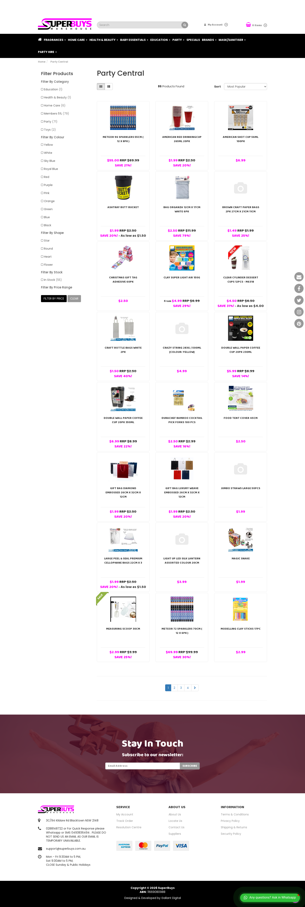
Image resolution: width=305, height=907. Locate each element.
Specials (193, 40)
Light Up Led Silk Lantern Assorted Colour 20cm (181, 560)
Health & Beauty (103, 40)
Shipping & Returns (234, 827)
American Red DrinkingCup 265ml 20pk (182, 139)
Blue (47, 217)
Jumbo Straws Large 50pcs (240, 488)
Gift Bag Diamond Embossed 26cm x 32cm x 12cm (123, 492)
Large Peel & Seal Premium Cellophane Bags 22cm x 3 (123, 560)
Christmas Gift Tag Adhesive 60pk (123, 279)
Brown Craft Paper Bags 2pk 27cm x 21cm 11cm (240, 209)
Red (46, 177)
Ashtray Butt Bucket (123, 207)
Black (47, 225)
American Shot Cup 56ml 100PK (240, 139)
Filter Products (57, 73)
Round (48, 249)
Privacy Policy (230, 821)
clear (74, 298)
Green (48, 209)
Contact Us (176, 827)
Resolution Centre (128, 827)
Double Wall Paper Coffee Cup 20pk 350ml (123, 420)
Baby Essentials (134, 40)
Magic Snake (241, 558)
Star (47, 241)
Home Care (77, 40)
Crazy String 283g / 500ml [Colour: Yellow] (182, 349)
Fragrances (55, 40)
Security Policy (231, 834)
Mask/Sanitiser (232, 40)
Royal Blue (51, 169)
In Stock (53, 280)
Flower (48, 265)
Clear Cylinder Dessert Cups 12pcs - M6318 (240, 279)
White (48, 153)
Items (254, 25)
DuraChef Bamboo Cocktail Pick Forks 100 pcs (182, 420)
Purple (48, 185)
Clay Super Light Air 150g (182, 277)
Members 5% (56, 114)
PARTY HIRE (47, 52)
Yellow (48, 145)
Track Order (124, 821)
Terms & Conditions (235, 814)
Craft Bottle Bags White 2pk (123, 349)
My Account (124, 814)
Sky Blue (49, 161)
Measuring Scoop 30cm (123, 628)
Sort (217, 87)
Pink (46, 193)
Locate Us (175, 821)
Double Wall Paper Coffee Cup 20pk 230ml (240, 349)
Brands (209, 40)
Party (178, 40)
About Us (175, 814)
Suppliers (175, 834)
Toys (50, 130)
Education (160, 40)
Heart (48, 257)
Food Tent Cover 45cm (241, 418)
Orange (49, 201)
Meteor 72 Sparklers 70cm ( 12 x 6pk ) (182, 630)
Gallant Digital (171, 898)
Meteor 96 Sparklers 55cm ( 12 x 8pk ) (123, 139)
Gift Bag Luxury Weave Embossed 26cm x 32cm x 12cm (182, 492)
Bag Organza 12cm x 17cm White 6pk (181, 209)
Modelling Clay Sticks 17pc (241, 628)
